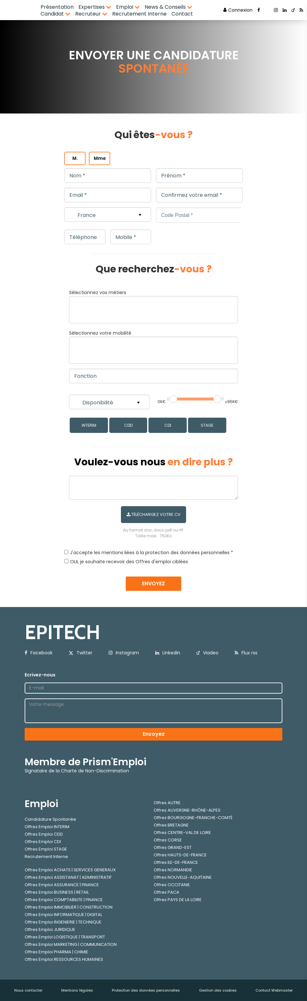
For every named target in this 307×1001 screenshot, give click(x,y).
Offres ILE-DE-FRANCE (176, 862)
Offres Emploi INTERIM (47, 827)
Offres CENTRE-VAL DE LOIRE (182, 832)
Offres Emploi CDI (43, 842)
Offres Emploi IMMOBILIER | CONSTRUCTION (68, 907)
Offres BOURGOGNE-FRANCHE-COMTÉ (193, 818)
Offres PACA (166, 892)
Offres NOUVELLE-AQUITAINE (183, 877)
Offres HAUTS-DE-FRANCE (180, 855)
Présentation (57, 7)
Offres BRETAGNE (171, 825)
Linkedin (167, 652)
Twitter (80, 652)
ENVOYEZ (153, 583)
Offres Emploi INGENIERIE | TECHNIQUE (63, 922)
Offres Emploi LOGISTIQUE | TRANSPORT (65, 937)
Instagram (124, 652)
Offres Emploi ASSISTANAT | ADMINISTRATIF (68, 877)
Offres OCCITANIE (172, 885)
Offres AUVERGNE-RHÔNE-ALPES (187, 810)
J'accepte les (85, 552)
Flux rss (246, 652)
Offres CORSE (168, 840)
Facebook (39, 652)
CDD (128, 425)
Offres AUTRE (167, 803)
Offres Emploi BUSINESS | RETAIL (57, 892)
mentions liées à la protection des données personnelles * (167, 552)
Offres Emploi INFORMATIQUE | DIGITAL (63, 915)
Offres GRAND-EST (173, 847)
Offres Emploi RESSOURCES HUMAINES (64, 959)
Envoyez (154, 734)
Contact (182, 13)
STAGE (207, 425)
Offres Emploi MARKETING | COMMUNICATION (71, 944)
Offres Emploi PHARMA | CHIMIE (56, 952)
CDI (167, 425)
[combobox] (153, 309)
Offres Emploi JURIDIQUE (50, 929)
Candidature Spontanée (50, 819)
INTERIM (89, 425)
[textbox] (122, 308)
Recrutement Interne (139, 13)
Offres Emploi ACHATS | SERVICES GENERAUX (70, 870)
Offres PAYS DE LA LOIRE (178, 900)
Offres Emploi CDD (44, 834)
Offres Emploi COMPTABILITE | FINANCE (64, 900)
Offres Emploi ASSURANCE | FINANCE (62, 885)
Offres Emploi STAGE (46, 849)
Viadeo (207, 652)
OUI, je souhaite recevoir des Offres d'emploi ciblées (129, 561)
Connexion (238, 10)
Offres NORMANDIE (173, 870)
